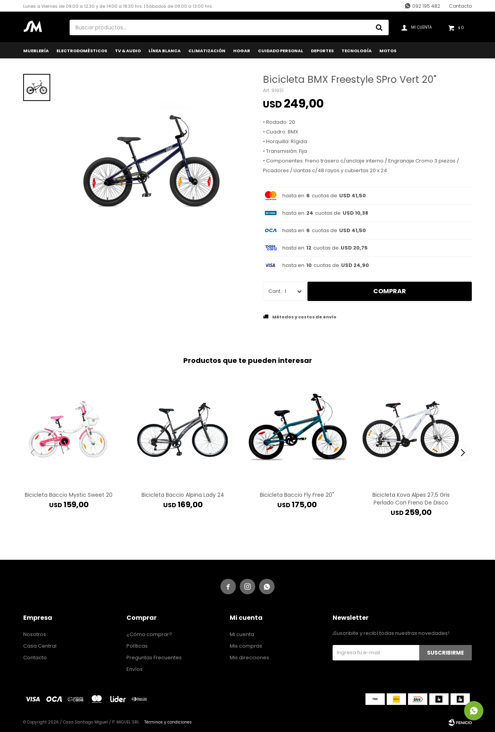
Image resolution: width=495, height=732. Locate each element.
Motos (387, 51)
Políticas (137, 646)
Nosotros (34, 634)
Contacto (460, 6)
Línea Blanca (164, 51)
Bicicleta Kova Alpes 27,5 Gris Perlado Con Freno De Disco (411, 498)
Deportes (322, 51)
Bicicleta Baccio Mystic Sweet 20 (69, 495)
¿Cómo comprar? (149, 634)
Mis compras (246, 646)
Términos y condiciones (168, 722)
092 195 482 (426, 6)
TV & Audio (128, 51)
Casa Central (39, 646)
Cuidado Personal (280, 51)
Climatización (206, 51)
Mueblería (36, 51)
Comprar (389, 291)
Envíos (134, 669)
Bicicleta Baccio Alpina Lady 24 (183, 495)
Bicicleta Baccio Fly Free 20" (297, 495)
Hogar (241, 51)
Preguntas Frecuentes (154, 657)
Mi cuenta (242, 634)
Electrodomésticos (81, 51)
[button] (462, 452)
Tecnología (356, 51)
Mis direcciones (249, 657)
